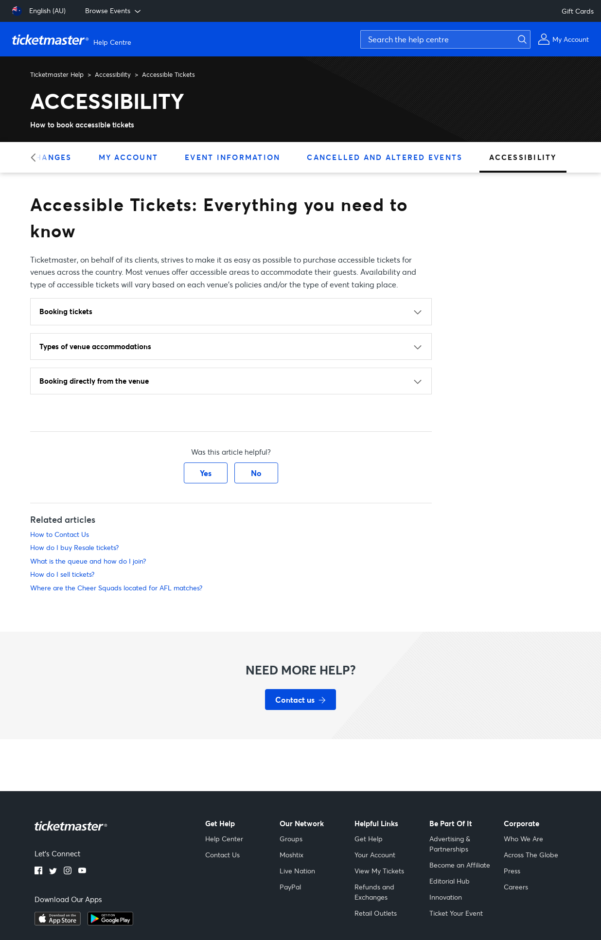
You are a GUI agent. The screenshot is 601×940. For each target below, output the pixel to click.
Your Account (374, 854)
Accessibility (113, 74)
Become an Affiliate (459, 864)
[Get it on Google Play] (110, 922)
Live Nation (297, 870)
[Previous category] (36, 157)
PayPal (290, 886)
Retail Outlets (375, 913)
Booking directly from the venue (94, 381)
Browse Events (113, 11)
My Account (129, 157)
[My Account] (563, 39)
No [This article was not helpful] (256, 473)
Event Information (232, 157)
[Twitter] (53, 871)
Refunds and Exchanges (374, 892)
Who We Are (523, 838)
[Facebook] (38, 871)
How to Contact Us (59, 534)
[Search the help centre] (445, 39)
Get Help (368, 838)
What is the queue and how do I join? (88, 561)
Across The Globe (531, 854)
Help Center (224, 838)
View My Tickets (379, 870)
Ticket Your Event (456, 913)
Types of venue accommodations (95, 346)
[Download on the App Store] (58, 922)
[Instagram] (67, 871)
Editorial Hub (449, 881)
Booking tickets (65, 311)
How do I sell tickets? (62, 574)
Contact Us (222, 854)
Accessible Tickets (168, 74)
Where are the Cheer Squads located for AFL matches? (116, 587)
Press (512, 870)
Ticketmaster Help (57, 74)
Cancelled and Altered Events (384, 157)
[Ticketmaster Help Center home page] (73, 39)
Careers (516, 886)
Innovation (445, 897)
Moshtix (291, 854)
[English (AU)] (39, 11)
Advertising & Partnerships (449, 843)
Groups (291, 838)
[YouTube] (82, 871)
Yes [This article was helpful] (206, 473)
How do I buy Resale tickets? (74, 547)
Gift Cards (578, 11)
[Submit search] (520, 39)
